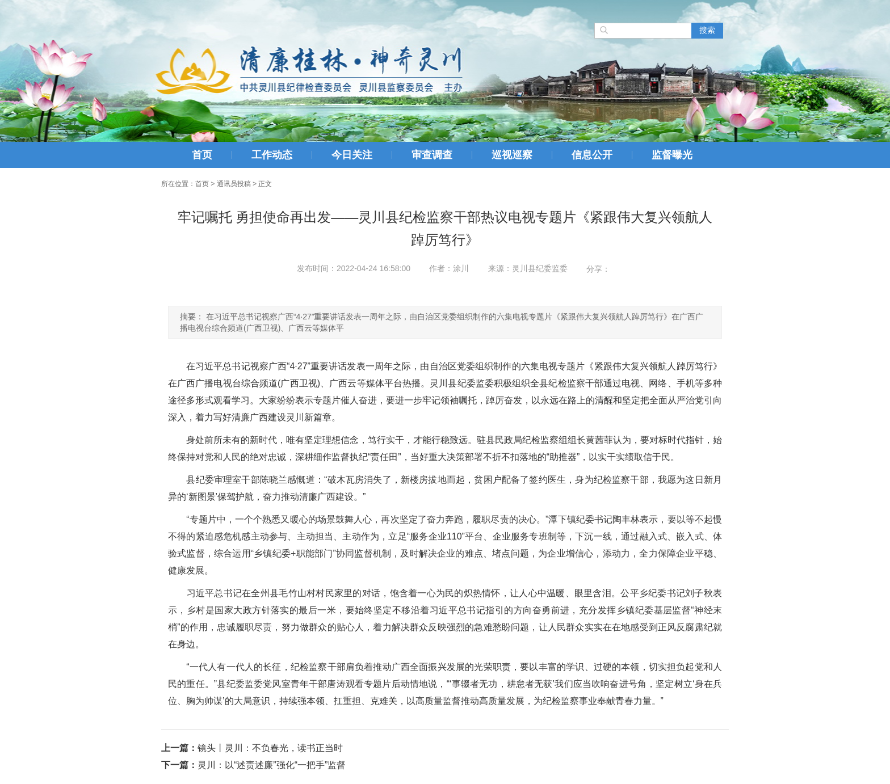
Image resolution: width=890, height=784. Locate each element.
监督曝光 (672, 155)
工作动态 (271, 155)
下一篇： (179, 765)
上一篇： (179, 748)
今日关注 (351, 155)
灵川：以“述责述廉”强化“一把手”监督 (272, 765)
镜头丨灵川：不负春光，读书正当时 (270, 748)
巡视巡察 (512, 155)
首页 (202, 155)
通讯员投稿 (234, 184)
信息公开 (592, 155)
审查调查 (432, 155)
